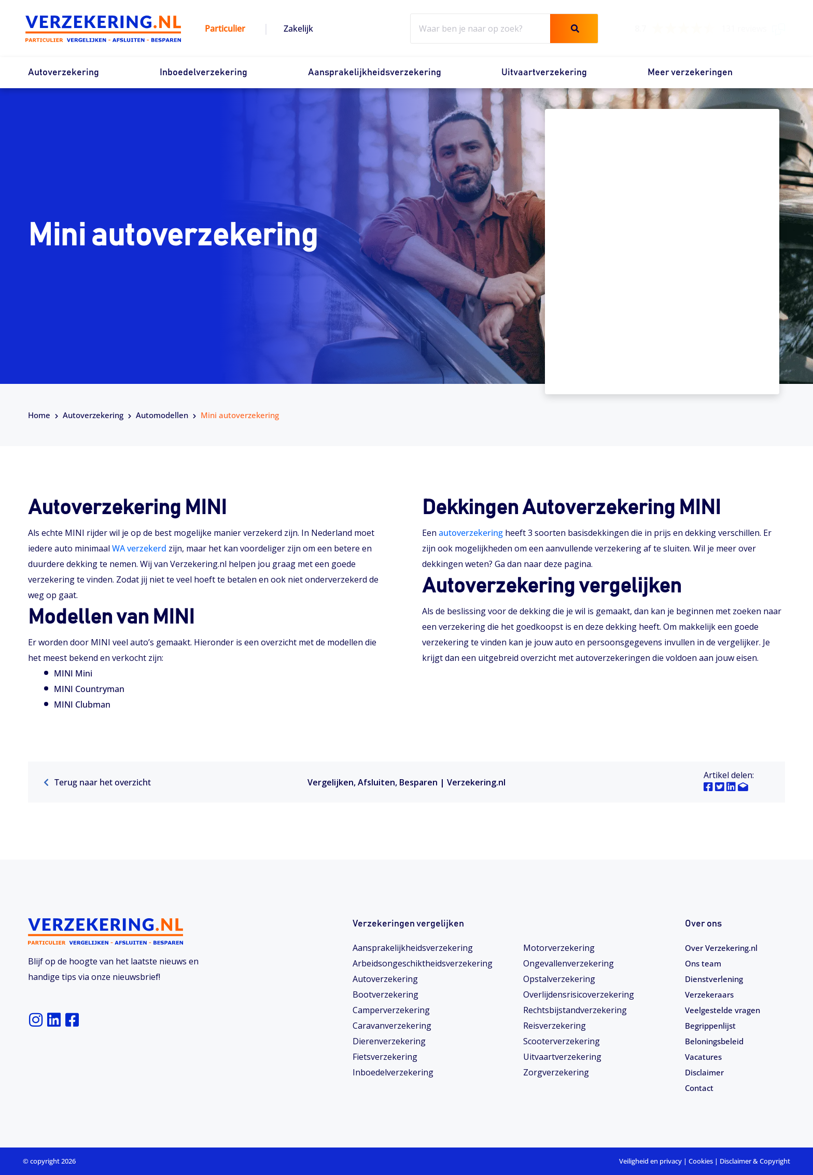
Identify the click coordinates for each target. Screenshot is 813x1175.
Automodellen (162, 415)
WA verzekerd (139, 548)
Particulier (225, 28)
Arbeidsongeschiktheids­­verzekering (423, 963)
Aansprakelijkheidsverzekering (374, 72)
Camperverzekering (391, 1010)
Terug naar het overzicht (97, 782)
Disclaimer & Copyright (755, 1161)
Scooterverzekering (561, 1041)
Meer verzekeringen (690, 72)
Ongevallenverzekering (568, 963)
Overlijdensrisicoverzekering (578, 994)
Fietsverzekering (385, 1056)
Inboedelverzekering (203, 72)
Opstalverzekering (559, 979)
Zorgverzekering (556, 1072)
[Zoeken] (574, 28)
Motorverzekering (559, 947)
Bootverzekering (385, 994)
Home (39, 415)
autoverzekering (471, 532)
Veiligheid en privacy (650, 1161)
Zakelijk (298, 28)
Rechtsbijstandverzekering (575, 1010)
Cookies (701, 1161)
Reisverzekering (554, 1025)
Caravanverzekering (392, 1025)
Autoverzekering (63, 72)
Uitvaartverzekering (544, 72)
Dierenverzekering (389, 1041)
